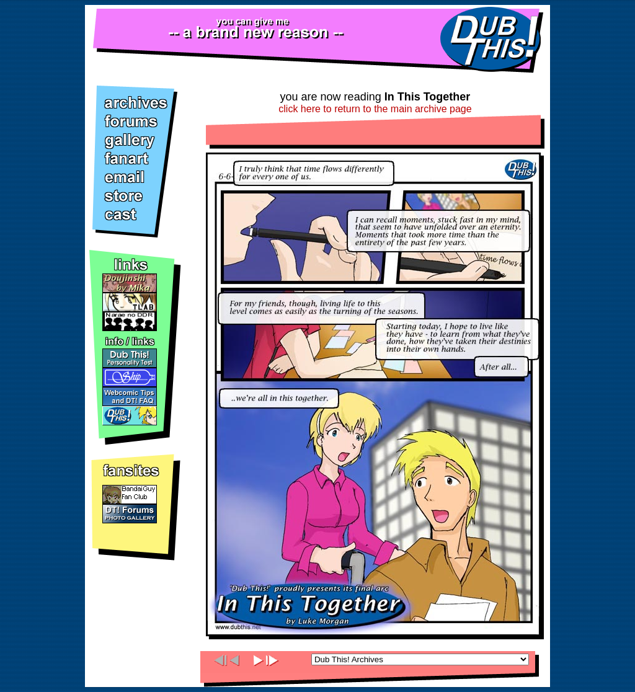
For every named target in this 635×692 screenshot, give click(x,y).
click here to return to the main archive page (374, 109)
